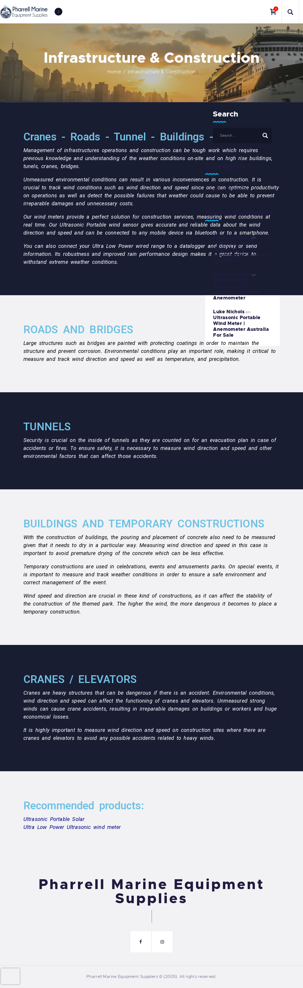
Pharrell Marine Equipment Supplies (152, 891)
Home (114, 72)
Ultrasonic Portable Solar (54, 819)
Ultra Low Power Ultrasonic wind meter (72, 827)
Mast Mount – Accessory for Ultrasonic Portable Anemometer (236, 289)
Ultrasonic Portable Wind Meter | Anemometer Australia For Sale (241, 252)
